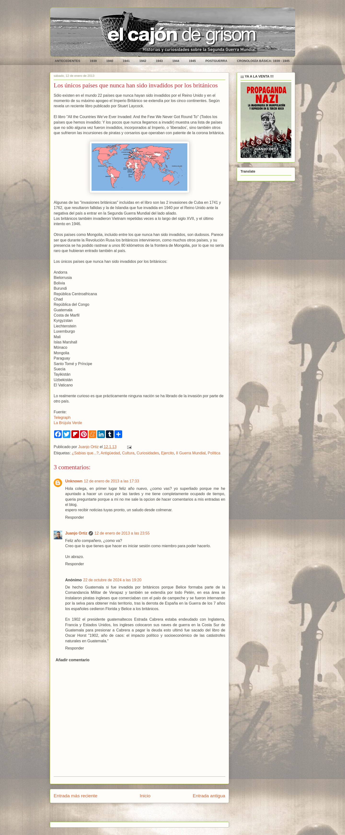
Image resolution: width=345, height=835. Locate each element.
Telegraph (62, 417)
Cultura (128, 453)
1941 (126, 61)
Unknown (73, 481)
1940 (109, 61)
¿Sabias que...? (85, 453)
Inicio (145, 795)
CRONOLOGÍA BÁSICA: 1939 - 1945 (263, 61)
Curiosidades (148, 453)
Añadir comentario (72, 660)
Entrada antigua (209, 795)
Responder (74, 517)
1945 (192, 61)
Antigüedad (110, 453)
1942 (142, 61)
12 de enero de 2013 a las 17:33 (111, 481)
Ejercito (167, 453)
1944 (175, 61)
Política (214, 453)
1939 (93, 61)
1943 (159, 61)
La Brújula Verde (68, 423)
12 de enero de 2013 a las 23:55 (122, 533)
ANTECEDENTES (67, 61)
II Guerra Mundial (191, 453)
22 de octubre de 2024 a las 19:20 (112, 580)
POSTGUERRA (216, 61)
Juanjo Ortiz (76, 533)
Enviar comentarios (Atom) (151, 814)
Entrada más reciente (75, 795)
